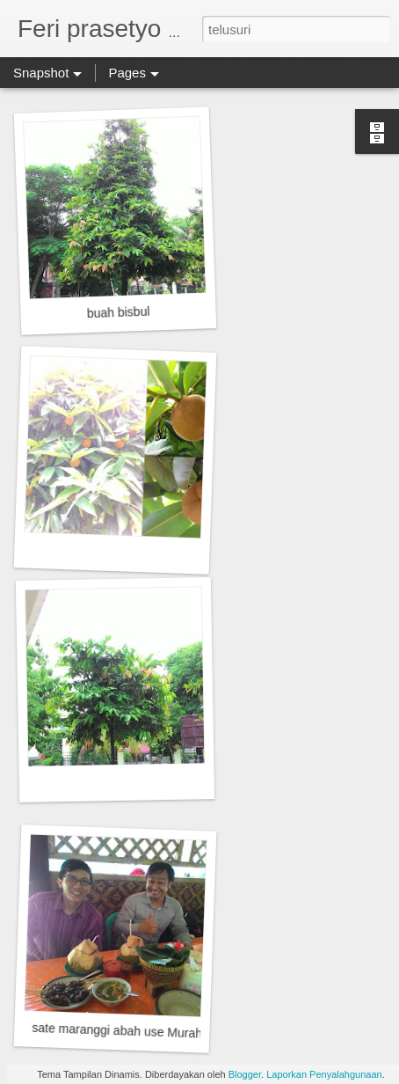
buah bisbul (118, 312)
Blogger (245, 1074)
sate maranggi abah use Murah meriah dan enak (164, 1032)
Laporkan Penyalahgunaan (324, 1074)
